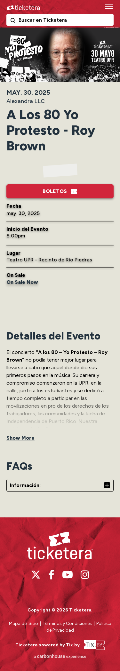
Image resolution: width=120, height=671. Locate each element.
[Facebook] (51, 574)
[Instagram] (85, 574)
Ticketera (23, 8)
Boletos (55, 191)
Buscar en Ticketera (14, 21)
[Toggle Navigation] (108, 6)
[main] (60, 271)
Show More (20, 438)
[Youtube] (67, 574)
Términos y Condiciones (68, 623)
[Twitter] (36, 574)
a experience (60, 656)
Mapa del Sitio (23, 623)
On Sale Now (22, 282)
